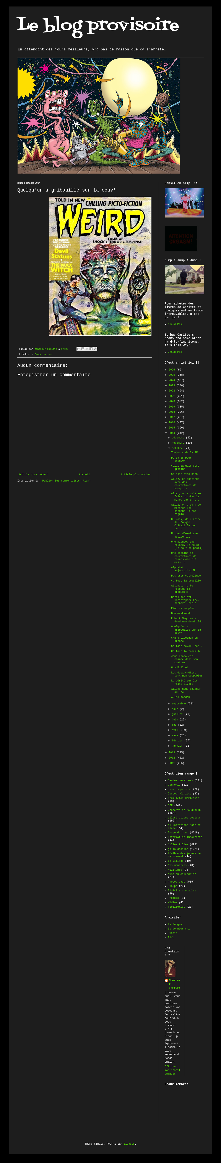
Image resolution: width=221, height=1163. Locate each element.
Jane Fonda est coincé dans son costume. (184, 659)
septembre (179, 703)
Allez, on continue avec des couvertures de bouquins (185, 484)
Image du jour (43, 354)
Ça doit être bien (184, 474)
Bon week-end (180, 613)
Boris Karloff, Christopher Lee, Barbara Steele (185, 600)
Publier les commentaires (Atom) (66, 480)
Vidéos (172, 902)
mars (176, 735)
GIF (170, 805)
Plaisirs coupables (182, 890)
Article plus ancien (136, 474)
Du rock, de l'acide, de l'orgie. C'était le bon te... (186, 524)
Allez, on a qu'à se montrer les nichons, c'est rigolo (186, 509)
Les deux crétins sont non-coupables (187, 674)
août (176, 709)
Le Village (176, 861)
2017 (173, 417)
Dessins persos (179, 789)
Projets (173, 898)
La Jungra (175, 924)
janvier (178, 745)
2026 (173, 369)
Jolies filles (178, 844)
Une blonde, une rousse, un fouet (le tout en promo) (187, 545)
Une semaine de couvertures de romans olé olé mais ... (183, 558)
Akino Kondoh (180, 697)
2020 (173, 401)
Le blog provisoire (98, 25)
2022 (173, 390)
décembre (179, 437)
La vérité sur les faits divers (184, 682)
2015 (173, 427)
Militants (175, 869)
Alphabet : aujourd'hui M (183, 569)
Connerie (174, 784)
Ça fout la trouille (186, 580)
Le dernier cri (179, 928)
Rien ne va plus (183, 608)
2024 (173, 380)
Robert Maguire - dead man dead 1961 (187, 620)
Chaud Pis (175, 324)
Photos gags (176, 881)
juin (176, 719)
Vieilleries (176, 906)
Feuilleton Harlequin (183, 798)
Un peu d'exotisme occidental (184, 535)
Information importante (185, 837)
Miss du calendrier (182, 874)
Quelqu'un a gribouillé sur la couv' (186, 630)
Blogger (129, 1143)
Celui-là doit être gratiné (185, 467)
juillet (178, 714)
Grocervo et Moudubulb (184, 810)
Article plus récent (33, 474)
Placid (172, 933)
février (178, 740)
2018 (173, 412)
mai (175, 724)
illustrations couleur (184, 817)
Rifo (171, 937)
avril (176, 730)
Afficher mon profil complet (172, 1070)
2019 (173, 406)
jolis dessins (178, 849)
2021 (173, 396)
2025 (173, 375)
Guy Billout (179, 667)
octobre (178, 448)
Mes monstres (177, 865)
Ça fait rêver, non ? (186, 646)
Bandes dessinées (180, 780)
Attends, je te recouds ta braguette (182, 589)
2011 (173, 763)
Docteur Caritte (179, 793)
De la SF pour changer (181, 459)
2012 (173, 757)
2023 (173, 385)
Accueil (84, 474)
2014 (173, 433)
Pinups (172, 886)
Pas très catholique (186, 575)
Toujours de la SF (184, 452)
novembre (179, 443)
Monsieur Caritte (174, 984)
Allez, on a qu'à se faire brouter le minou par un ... (186, 496)
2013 (173, 752)
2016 (173, 422)
